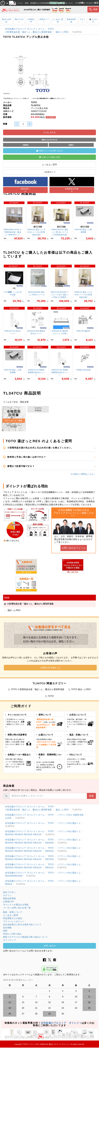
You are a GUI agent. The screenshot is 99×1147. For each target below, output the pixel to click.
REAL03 (49, 867)
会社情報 (7, 928)
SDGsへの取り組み (12, 934)
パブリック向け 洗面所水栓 (70, 815)
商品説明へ (25, 189)
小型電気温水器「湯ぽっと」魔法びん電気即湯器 (28, 32)
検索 (93, 9)
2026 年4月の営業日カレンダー (18, 980)
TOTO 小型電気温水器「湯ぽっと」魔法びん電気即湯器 (37, 689)
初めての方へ (19, 20)
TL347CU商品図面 (38, 409)
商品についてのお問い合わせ (49, 151)
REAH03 (49, 843)
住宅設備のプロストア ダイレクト (61, 1023)
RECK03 (49, 859)
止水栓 (8, 818)
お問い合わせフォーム (74, 548)
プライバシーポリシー (13, 921)
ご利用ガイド (43, 20)
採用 (5, 931)
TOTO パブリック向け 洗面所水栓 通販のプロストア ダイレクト (46, 1044)
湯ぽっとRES (62, 32)
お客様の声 (31, 20)
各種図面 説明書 (14, 418)
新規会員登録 (71, 20)
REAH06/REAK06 (14, 876)
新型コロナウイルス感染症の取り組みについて (25, 937)
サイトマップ (9, 940)
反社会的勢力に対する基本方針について (22, 924)
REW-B (9, 884)
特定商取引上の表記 (12, 918)
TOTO (51, 29)
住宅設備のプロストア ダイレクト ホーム (25, 29)
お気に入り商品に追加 (49, 157)
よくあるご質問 (57, 20)
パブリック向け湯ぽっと (69, 823)
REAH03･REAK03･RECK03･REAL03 (23, 834)
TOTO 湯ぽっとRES (81, 689)
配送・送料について (12, 912)
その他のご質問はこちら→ (83, 474)
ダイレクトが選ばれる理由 (16, 905)
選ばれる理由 (6, 20)
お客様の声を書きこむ (50, 668)
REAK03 (49, 851)
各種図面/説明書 (72, 189)
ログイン (82, 20)
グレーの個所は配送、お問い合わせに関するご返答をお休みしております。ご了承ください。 (49, 980)
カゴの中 (93, 20)
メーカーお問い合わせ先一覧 (17, 908)
